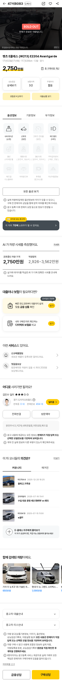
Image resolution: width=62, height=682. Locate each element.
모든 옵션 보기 (31, 191)
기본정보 (31, 115)
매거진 (45, 467)
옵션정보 (12, 115)
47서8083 (20, 4)
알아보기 (31, 305)
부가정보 (50, 115)
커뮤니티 (16, 467)
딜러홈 (51, 402)
